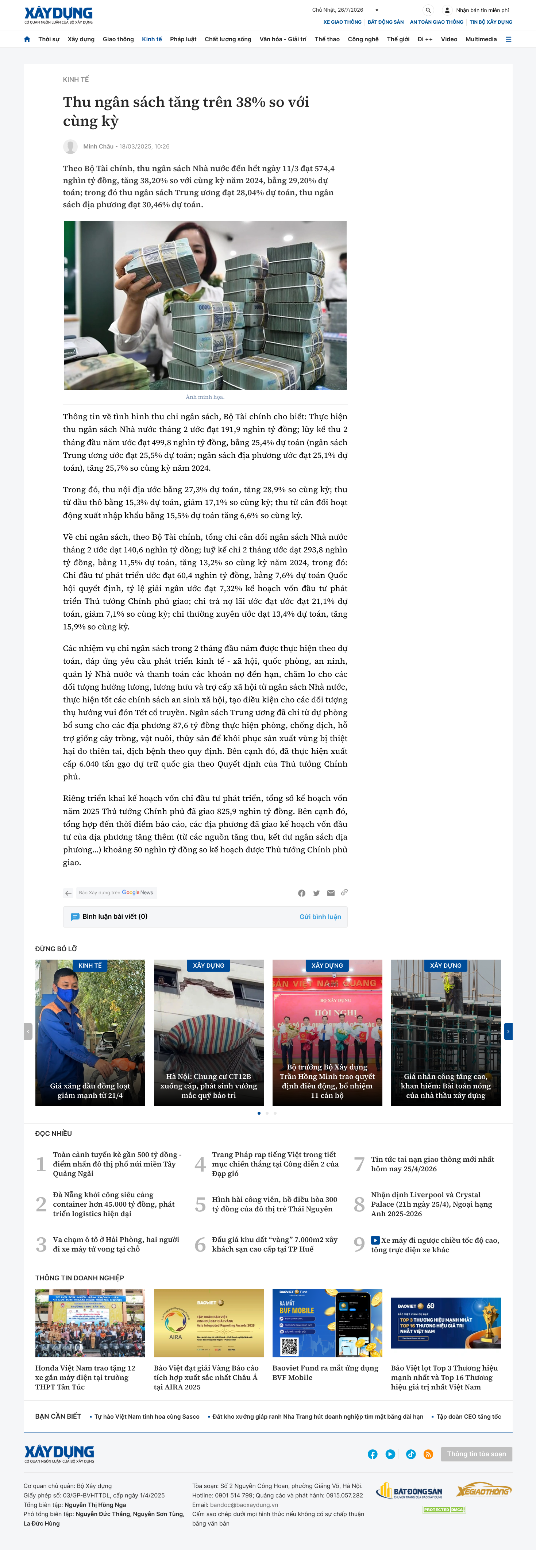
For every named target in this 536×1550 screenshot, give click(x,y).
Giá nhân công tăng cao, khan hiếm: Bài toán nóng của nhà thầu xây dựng (446, 1086)
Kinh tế (152, 39)
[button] (259, 1113)
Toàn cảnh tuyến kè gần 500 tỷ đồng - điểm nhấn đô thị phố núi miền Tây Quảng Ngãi (117, 1164)
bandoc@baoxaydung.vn (244, 1504)
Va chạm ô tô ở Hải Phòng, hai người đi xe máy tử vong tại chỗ (116, 1244)
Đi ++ (425, 39)
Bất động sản (386, 22)
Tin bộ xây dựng (491, 22)
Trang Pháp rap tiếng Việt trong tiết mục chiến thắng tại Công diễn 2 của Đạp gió (275, 1164)
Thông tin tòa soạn (476, 1454)
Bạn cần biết (58, 1416)
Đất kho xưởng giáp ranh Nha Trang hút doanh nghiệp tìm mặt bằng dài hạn (318, 1416)
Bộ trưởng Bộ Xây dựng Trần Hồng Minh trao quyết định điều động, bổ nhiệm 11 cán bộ (327, 1081)
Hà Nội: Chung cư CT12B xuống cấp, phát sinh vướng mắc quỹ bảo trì (208, 1086)
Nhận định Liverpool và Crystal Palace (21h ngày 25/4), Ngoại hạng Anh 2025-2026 (431, 1204)
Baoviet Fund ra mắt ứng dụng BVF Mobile (326, 1372)
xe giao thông (343, 22)
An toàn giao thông (436, 22)
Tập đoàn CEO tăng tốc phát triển (483, 1416)
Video (449, 39)
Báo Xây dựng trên (116, 893)
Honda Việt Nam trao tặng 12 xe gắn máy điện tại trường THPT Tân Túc (85, 1377)
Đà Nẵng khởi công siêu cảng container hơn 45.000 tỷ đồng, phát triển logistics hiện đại (113, 1204)
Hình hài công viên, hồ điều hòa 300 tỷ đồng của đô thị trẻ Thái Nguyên (274, 1204)
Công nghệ (363, 39)
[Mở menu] (508, 39)
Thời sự (48, 39)
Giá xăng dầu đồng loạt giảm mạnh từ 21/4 (90, 1090)
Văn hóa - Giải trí (283, 39)
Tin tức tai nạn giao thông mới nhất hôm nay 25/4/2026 (432, 1163)
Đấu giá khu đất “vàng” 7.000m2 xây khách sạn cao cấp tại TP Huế (275, 1244)
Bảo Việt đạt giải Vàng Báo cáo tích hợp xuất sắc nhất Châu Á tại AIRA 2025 (206, 1377)
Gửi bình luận (320, 917)
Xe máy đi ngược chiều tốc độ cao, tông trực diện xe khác (435, 1244)
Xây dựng (81, 39)
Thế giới (398, 39)
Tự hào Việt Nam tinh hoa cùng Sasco (147, 1416)
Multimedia (481, 39)
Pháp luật (183, 39)
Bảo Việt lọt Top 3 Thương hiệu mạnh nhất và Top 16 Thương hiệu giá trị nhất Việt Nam (444, 1377)
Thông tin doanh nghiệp (79, 1278)
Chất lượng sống (228, 39)
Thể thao (327, 39)
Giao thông (118, 39)
